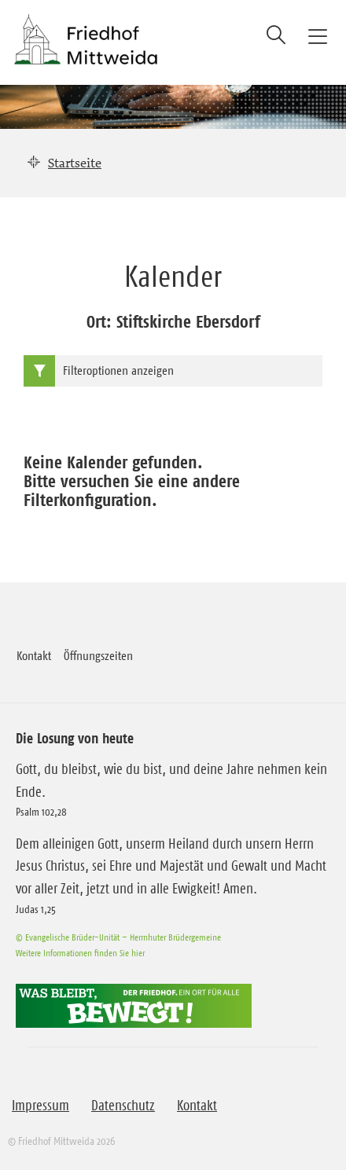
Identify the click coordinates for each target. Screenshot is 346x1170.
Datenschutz (123, 1105)
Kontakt (34, 655)
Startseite (74, 162)
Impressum (40, 1105)
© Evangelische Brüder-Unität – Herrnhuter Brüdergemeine (118, 937)
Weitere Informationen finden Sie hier (80, 953)
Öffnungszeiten (98, 655)
